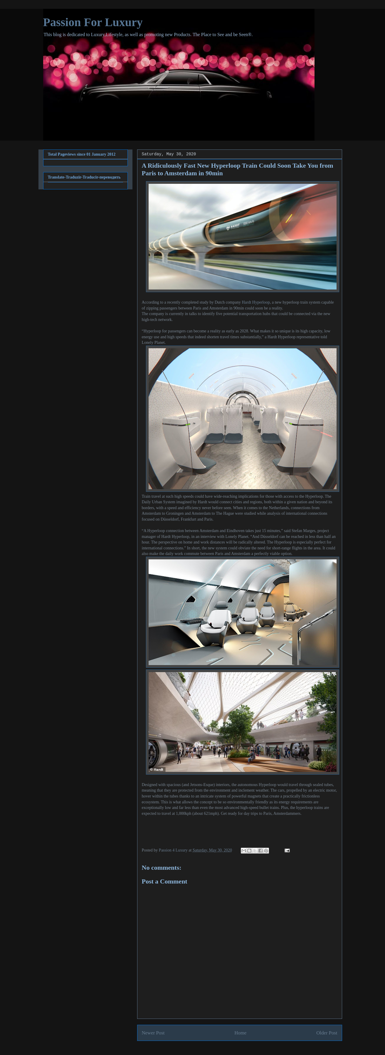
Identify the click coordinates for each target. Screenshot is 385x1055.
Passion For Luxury (93, 22)
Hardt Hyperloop (256, 302)
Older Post (326, 1033)
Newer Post (153, 1033)
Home (240, 1033)
